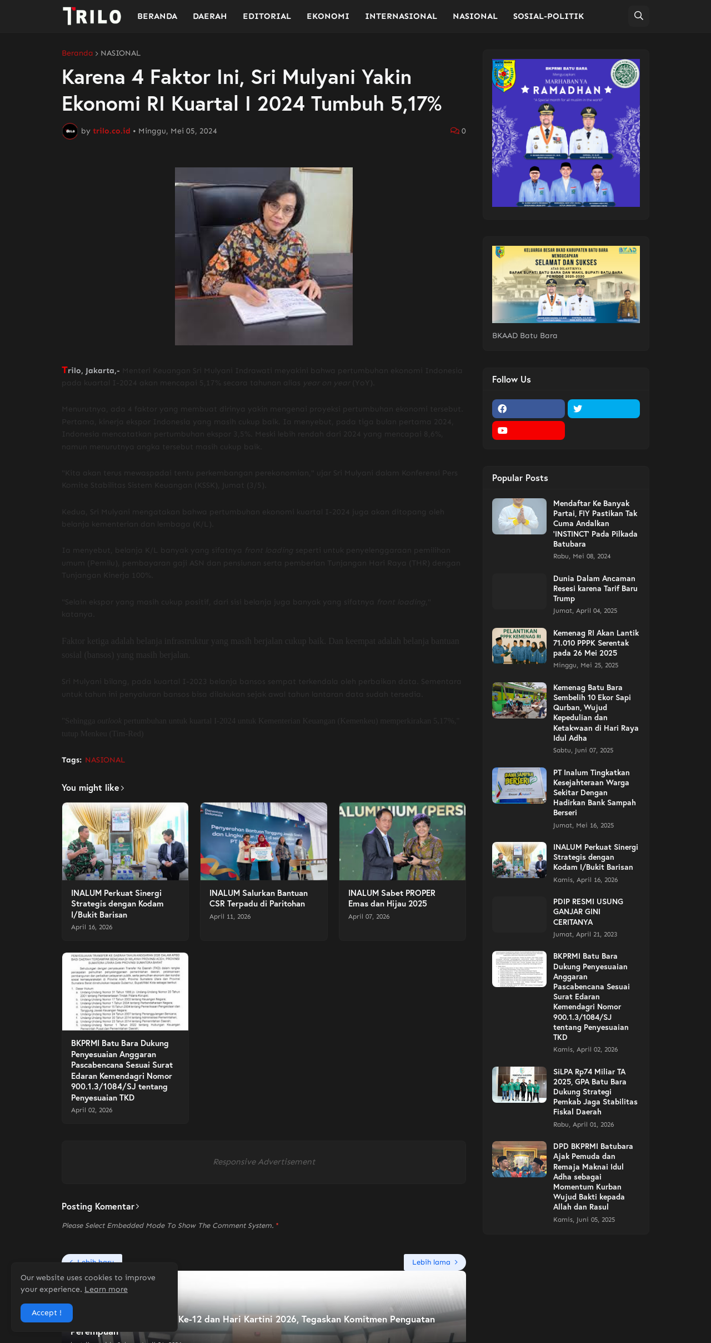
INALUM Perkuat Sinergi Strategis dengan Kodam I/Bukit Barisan (117, 904)
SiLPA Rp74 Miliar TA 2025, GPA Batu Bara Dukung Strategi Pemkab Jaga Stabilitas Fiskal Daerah (595, 1092)
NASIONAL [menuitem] (475, 16)
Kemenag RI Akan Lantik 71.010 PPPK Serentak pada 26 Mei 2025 (596, 643)
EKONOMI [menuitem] (328, 16)
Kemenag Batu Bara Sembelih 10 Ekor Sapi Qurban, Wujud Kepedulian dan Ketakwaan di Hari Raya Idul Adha (596, 712)
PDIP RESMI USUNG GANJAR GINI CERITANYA (588, 911)
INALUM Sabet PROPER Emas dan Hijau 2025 (391, 898)
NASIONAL (121, 53)
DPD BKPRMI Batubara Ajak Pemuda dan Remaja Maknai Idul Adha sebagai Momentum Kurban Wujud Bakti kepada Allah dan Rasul (593, 1176)
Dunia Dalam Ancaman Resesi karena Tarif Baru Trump (595, 588)
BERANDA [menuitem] (157, 16)
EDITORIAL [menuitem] (267, 16)
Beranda (77, 53)
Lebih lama (431, 1262)
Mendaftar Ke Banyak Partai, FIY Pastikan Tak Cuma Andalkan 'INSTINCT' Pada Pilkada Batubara (595, 523)
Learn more (106, 1289)
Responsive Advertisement (264, 1162)
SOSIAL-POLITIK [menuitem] (548, 16)
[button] (638, 16)
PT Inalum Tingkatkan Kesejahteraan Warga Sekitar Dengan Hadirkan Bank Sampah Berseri (594, 792)
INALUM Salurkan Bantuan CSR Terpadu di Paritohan (258, 898)
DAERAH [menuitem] (210, 16)
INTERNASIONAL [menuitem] (401, 16)
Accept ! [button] (47, 1312)
